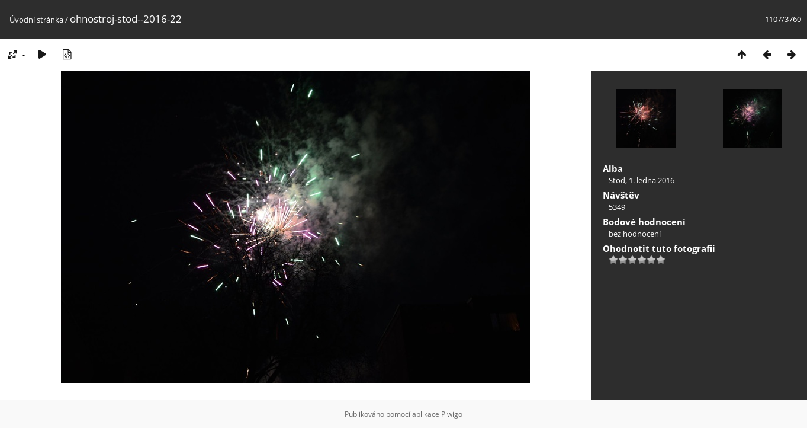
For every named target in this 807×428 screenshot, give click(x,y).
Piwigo (451, 414)
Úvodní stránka (36, 19)
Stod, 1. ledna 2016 (641, 180)
